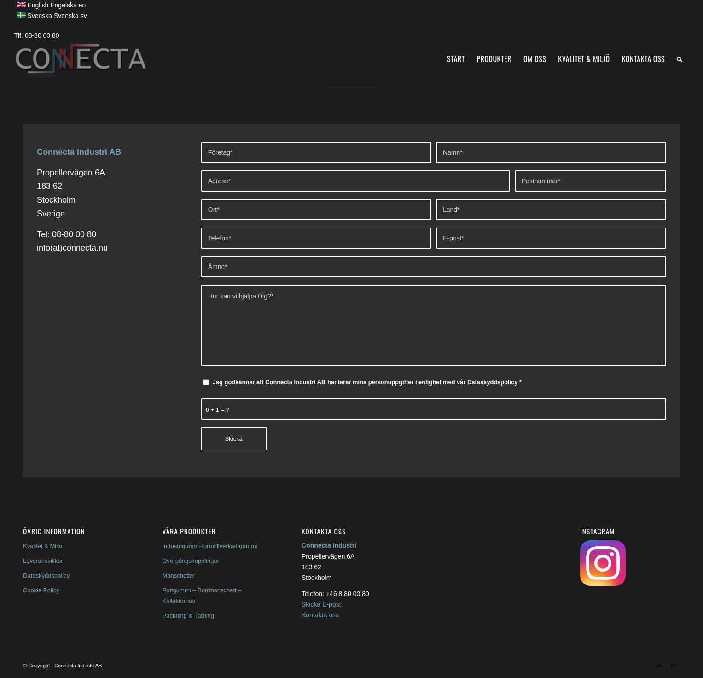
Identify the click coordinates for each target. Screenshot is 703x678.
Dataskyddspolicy (492, 382)
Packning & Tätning (189, 615)
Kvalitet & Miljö (42, 546)
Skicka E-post (321, 604)
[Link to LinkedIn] (659, 665)
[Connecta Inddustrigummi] (80, 59)
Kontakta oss (320, 615)
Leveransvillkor (43, 560)
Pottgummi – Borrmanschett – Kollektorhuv (202, 595)
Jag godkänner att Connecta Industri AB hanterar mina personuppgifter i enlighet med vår (367, 382)
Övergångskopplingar (191, 560)
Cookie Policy (41, 590)
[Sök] (680, 59)
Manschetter (179, 575)
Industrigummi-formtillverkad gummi (210, 546)
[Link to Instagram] (673, 665)
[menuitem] (456, 59)
